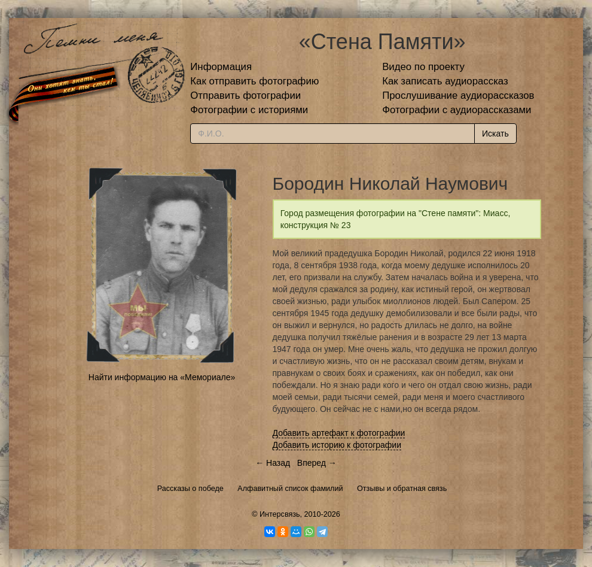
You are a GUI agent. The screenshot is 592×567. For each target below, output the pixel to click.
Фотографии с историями (249, 110)
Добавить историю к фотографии (337, 445)
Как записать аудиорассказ (445, 81)
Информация (221, 66)
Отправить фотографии (245, 95)
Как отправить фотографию (254, 81)
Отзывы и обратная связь (402, 488)
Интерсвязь (280, 514)
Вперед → (317, 463)
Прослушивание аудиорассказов (458, 95)
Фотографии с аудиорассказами (456, 110)
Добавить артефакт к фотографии (339, 433)
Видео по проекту (423, 66)
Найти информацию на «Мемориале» (162, 377)
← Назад (272, 463)
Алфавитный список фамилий (290, 488)
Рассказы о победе (190, 488)
